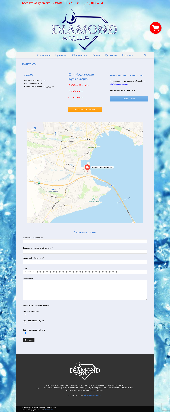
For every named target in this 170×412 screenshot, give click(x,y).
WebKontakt (49, 410)
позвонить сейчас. (96, 390)
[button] (145, 55)
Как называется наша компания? (36, 305)
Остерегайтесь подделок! (85, 109)
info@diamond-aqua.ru (92, 395)
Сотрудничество (129, 99)
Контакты (127, 55)
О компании (44, 55)
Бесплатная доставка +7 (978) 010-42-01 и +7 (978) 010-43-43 (63, 3)
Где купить (111, 55)
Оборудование (81, 55)
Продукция (62, 55)
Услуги (97, 55)
